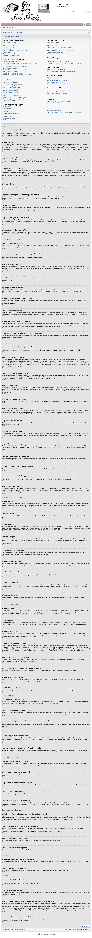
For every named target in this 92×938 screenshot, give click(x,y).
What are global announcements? (11, 113)
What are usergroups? (52, 45)
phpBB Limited (45, 882)
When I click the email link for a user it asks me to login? (17, 74)
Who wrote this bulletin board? (55, 109)
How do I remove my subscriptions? (56, 95)
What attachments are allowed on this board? (58, 101)
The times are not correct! (9, 65)
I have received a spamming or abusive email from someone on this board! (66, 63)
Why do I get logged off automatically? (13, 53)
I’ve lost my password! (8, 52)
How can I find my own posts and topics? (57, 84)
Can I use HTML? (7, 108)
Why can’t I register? (8, 45)
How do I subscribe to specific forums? (57, 93)
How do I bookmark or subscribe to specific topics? (60, 91)
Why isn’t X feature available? (54, 110)
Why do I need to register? (10, 42)
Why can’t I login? (7, 49)
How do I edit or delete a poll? (10, 89)
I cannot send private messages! (55, 60)
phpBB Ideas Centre (72, 892)
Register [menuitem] (90, 25)
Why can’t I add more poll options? (12, 87)
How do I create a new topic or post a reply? (14, 81)
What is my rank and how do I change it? (13, 73)
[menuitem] (84, 24)
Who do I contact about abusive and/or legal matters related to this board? (66, 112)
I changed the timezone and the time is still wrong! (16, 66)
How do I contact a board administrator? (57, 114)
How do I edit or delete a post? (11, 82)
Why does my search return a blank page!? (58, 80)
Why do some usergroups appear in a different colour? (61, 50)
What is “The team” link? (53, 53)
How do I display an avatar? (10, 71)
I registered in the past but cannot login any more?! (16, 50)
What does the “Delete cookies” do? (12, 55)
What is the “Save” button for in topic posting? (15, 97)
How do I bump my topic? (9, 100)
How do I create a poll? (9, 86)
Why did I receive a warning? (10, 94)
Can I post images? (8, 111)
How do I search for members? (55, 82)
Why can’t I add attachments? (10, 92)
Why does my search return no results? (57, 79)
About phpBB (25, 883)
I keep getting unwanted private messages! (58, 61)
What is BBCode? (7, 106)
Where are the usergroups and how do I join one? (60, 47)
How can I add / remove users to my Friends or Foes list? (61, 71)
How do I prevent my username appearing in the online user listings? (20, 63)
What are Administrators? (53, 42)
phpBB (74, 291)
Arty (41, 934)
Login (9, 27)
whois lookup (21, 905)
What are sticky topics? (9, 116)
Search (4, 27)
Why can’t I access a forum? (10, 90)
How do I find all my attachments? (55, 102)
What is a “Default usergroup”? (55, 52)
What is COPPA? (7, 44)
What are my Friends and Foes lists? (56, 69)
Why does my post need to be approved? (13, 99)
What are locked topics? (9, 118)
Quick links (3, 25)
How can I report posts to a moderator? (13, 95)
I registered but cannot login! (10, 47)
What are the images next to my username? (14, 70)
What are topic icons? (8, 119)
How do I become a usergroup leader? (57, 49)
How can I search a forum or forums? (56, 77)
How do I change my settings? (11, 61)
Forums (42, 24)
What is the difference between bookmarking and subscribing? (63, 90)
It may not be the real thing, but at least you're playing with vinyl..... (21, 24)
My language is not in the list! (10, 68)
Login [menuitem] (87, 25)
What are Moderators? (52, 44)
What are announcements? (10, 115)
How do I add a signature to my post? (12, 84)
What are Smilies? (7, 110)
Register (15, 27)
